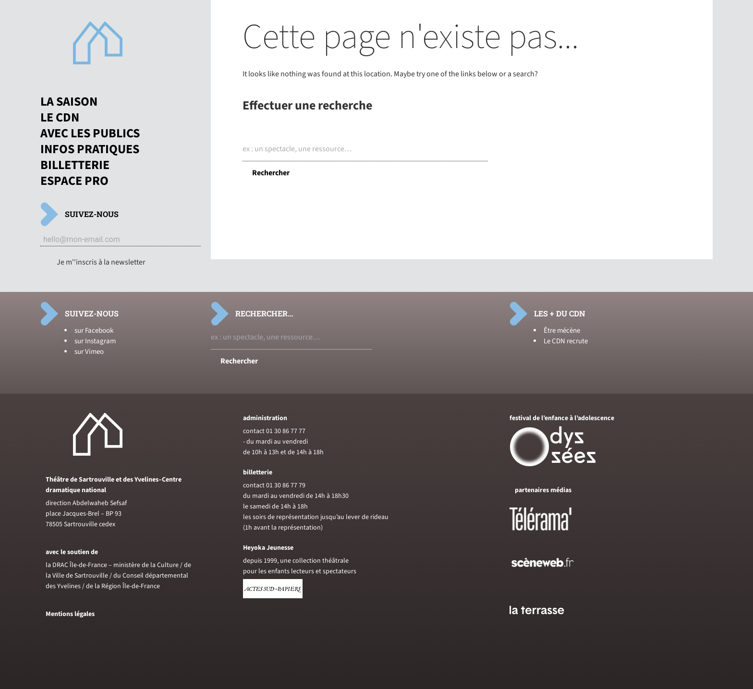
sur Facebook (93, 331)
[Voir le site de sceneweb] (551, 582)
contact (254, 431)
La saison (68, 102)
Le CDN (59, 117)
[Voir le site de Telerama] (550, 534)
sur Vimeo (89, 352)
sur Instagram (95, 341)
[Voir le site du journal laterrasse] (544, 625)
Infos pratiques (89, 149)
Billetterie (74, 165)
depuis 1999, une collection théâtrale (296, 561)
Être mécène (562, 331)
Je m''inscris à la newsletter (101, 262)
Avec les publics (90, 133)
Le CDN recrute (566, 341)
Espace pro (74, 181)
